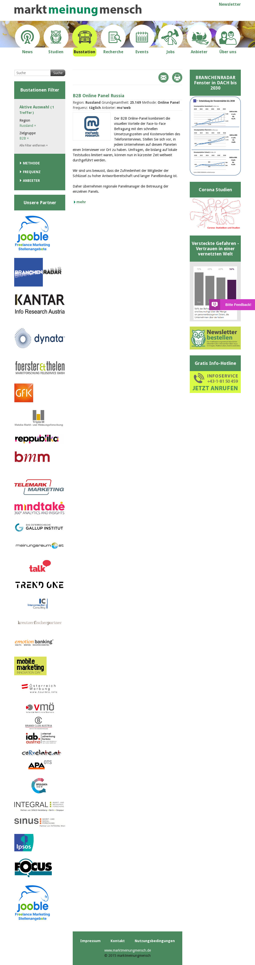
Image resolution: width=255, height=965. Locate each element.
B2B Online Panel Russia (98, 95)
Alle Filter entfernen (33, 145)
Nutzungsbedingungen (155, 941)
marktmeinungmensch (78, 10)
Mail (163, 77)
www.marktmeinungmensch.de (127, 950)
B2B (24, 138)
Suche (58, 73)
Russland (27, 126)
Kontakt (118, 941)
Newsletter (230, 4)
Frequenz (32, 172)
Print (177, 77)
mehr (81, 202)
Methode (31, 163)
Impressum (90, 941)
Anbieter (31, 181)
